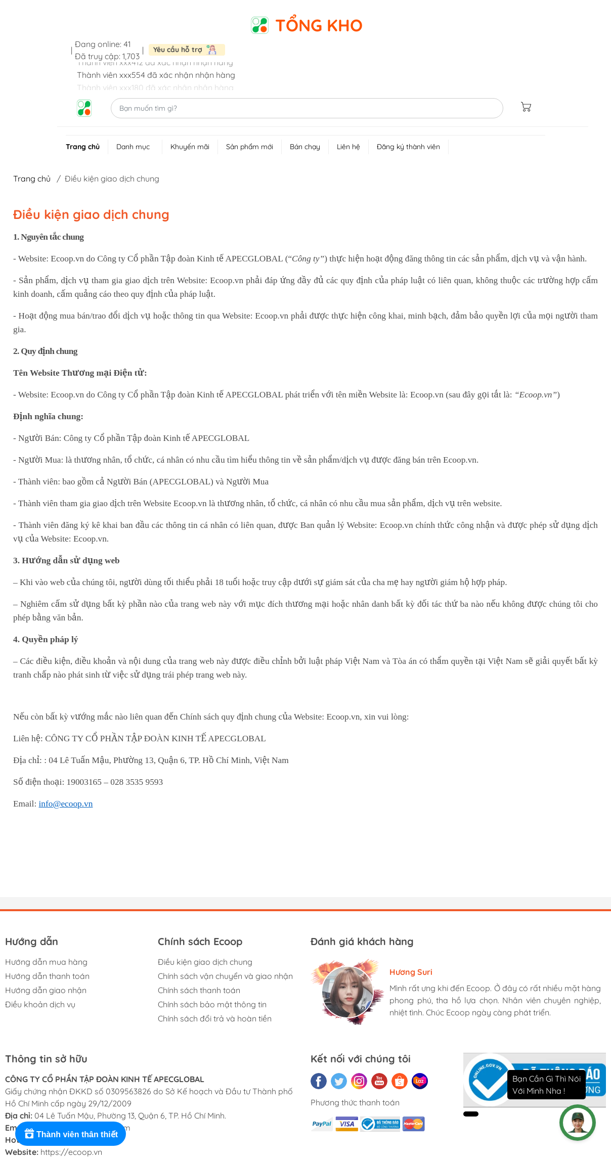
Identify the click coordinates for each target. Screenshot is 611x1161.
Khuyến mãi (189, 146)
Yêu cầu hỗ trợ (177, 49)
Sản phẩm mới (249, 146)
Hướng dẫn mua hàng (46, 962)
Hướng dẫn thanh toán (47, 976)
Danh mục (139, 148)
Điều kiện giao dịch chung (205, 962)
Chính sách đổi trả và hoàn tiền (215, 1018)
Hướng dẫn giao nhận (45, 990)
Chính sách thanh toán (199, 990)
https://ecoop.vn (71, 1152)
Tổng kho (319, 25)
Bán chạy (305, 146)
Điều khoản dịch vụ (40, 1004)
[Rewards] (70, 1134)
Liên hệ (348, 146)
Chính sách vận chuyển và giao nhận (225, 976)
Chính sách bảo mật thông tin (212, 1004)
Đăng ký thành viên (408, 146)
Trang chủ (83, 146)
